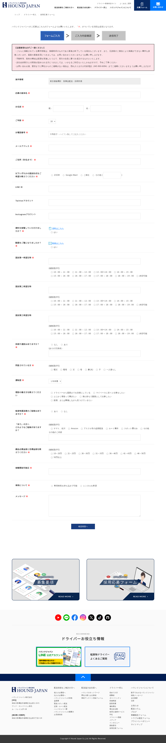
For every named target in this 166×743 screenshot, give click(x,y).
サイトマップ (136, 724)
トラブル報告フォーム (140, 718)
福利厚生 (113, 706)
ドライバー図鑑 (115, 717)
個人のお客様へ (60, 693)
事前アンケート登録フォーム (92, 698)
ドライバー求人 (100, 8)
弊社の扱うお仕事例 (88, 695)
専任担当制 (114, 709)
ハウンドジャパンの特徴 (63, 698)
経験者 (112, 695)
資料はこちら (56, 228)
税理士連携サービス (117, 712)
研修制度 (113, 701)
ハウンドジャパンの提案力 (64, 712)
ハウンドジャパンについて (120, 8)
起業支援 (113, 703)
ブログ (134, 712)
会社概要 (134, 698)
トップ (17, 15)
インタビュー (114, 723)
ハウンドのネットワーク (90, 693)
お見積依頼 (58, 714)
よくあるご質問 (125, 3)
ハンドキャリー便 (60, 709)
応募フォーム (142, 5)
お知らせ (135, 706)
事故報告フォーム (138, 715)
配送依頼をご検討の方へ (64, 8)
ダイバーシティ (115, 698)
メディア (113, 720)
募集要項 (113, 725)
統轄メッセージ (137, 695)
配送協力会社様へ (84, 8)
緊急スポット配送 (60, 703)
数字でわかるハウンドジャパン (142, 693)
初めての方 (114, 693)
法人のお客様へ (60, 695)
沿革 (132, 701)
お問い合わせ (158, 5)
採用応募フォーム (116, 728)
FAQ (111, 714)
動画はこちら (56, 243)
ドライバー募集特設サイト (107, 3)
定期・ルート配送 (60, 706)
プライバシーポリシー (140, 721)
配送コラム (135, 709)
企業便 (56, 701)
